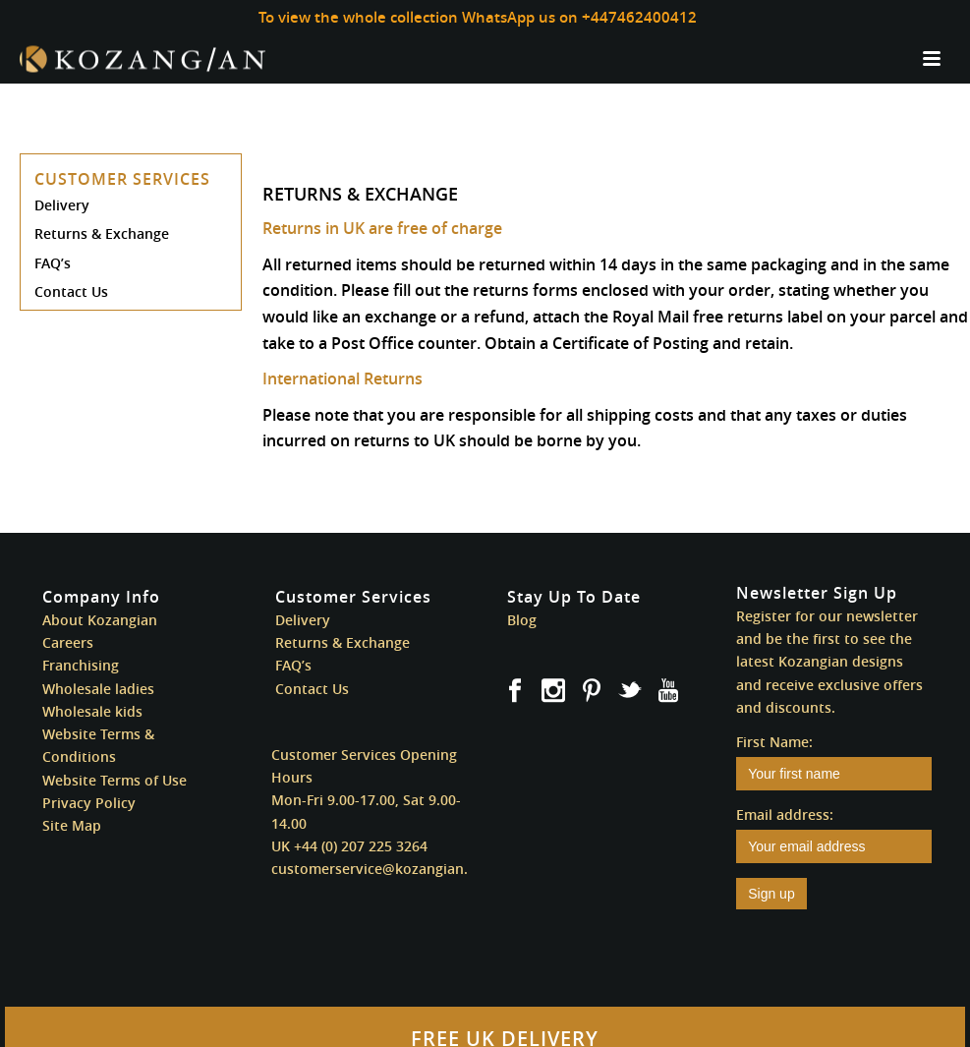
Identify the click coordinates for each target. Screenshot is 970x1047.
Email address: (784, 814)
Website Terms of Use (114, 780)
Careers (67, 642)
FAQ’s (52, 263)
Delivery (61, 205)
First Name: (774, 741)
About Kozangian (99, 620)
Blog (522, 620)
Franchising (80, 665)
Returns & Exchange (101, 233)
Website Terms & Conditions (98, 745)
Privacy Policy (89, 802)
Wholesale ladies (98, 688)
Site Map (71, 825)
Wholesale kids (92, 711)
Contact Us (71, 291)
